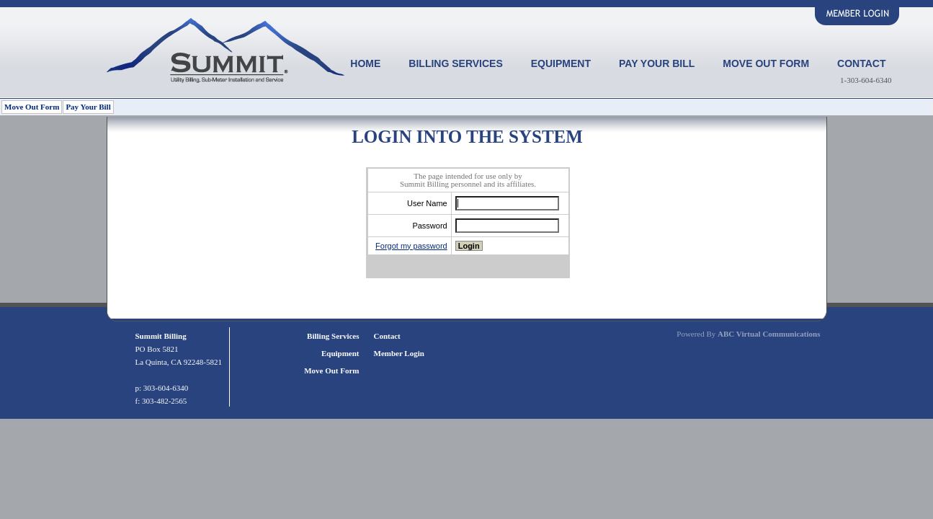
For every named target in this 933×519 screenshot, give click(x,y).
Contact (861, 63)
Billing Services (455, 63)
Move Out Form (766, 63)
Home (365, 63)
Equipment (561, 63)
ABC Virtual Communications (769, 333)
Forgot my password (411, 245)
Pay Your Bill (657, 63)
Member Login (399, 353)
